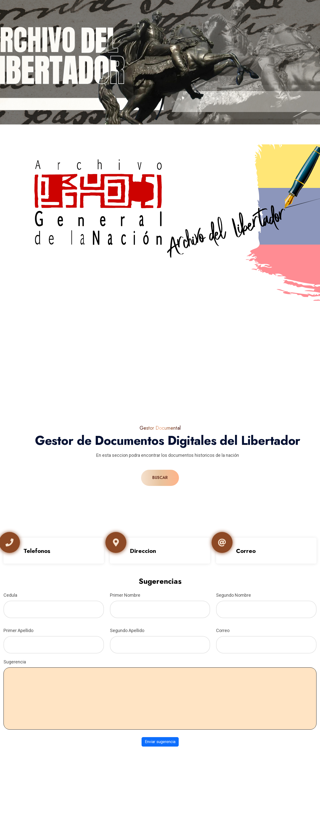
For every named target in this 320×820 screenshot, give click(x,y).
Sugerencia (14, 661)
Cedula (10, 595)
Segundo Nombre (233, 595)
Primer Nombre (125, 595)
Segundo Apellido (127, 630)
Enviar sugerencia (160, 741)
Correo (223, 630)
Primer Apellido (18, 630)
